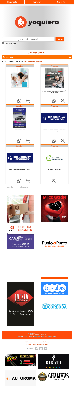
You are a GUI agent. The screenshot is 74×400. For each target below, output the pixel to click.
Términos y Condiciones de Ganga (37, 344)
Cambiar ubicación (33, 61)
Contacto (61, 1)
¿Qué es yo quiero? (36, 52)
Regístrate (12, 1)
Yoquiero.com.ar (40, 333)
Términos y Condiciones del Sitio (37, 341)
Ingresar (37, 1)
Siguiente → (25, 187)
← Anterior (9, 187)
